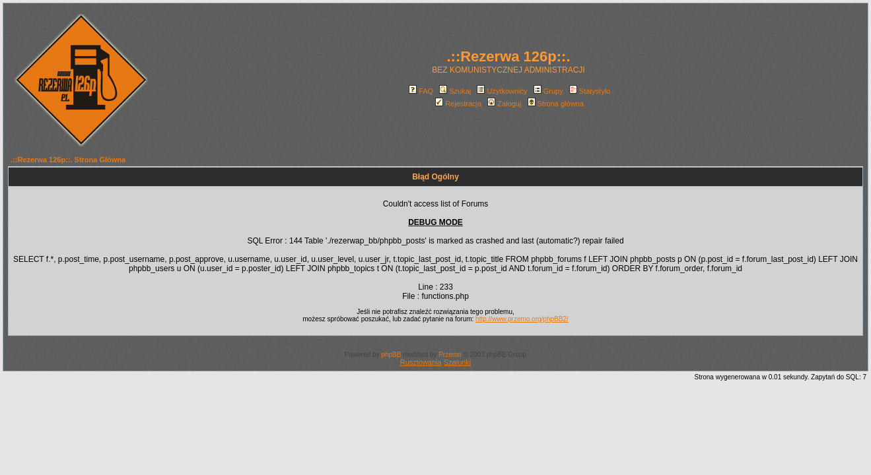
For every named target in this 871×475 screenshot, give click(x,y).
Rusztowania (421, 362)
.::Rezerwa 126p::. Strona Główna (68, 160)
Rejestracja (458, 104)
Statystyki (589, 91)
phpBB (391, 354)
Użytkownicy (502, 91)
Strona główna (556, 104)
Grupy (548, 91)
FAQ (421, 91)
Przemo (449, 354)
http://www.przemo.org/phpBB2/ (522, 319)
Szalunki (457, 362)
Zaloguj (504, 104)
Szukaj (455, 91)
